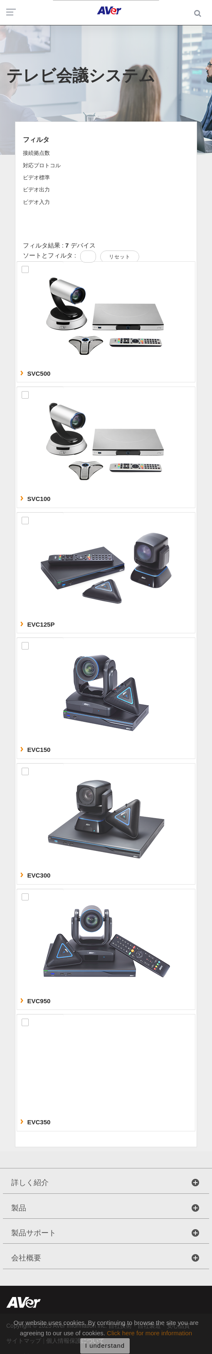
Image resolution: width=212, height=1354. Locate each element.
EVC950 (39, 1000)
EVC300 (39, 875)
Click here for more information (149, 1335)
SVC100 (39, 498)
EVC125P (41, 624)
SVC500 (39, 373)
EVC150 (39, 749)
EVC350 (39, 1122)
